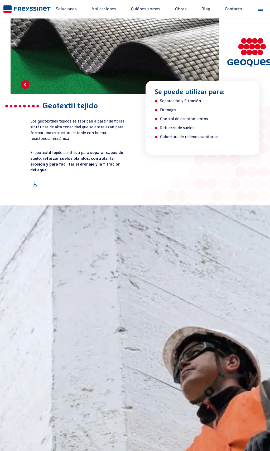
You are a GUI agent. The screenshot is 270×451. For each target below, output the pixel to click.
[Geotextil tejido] (77, 184)
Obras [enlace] (181, 8)
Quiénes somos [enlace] (145, 8)
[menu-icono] (261, 9)
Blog (205, 8)
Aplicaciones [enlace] (103, 8)
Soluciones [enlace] (66, 8)
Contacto (233, 8)
